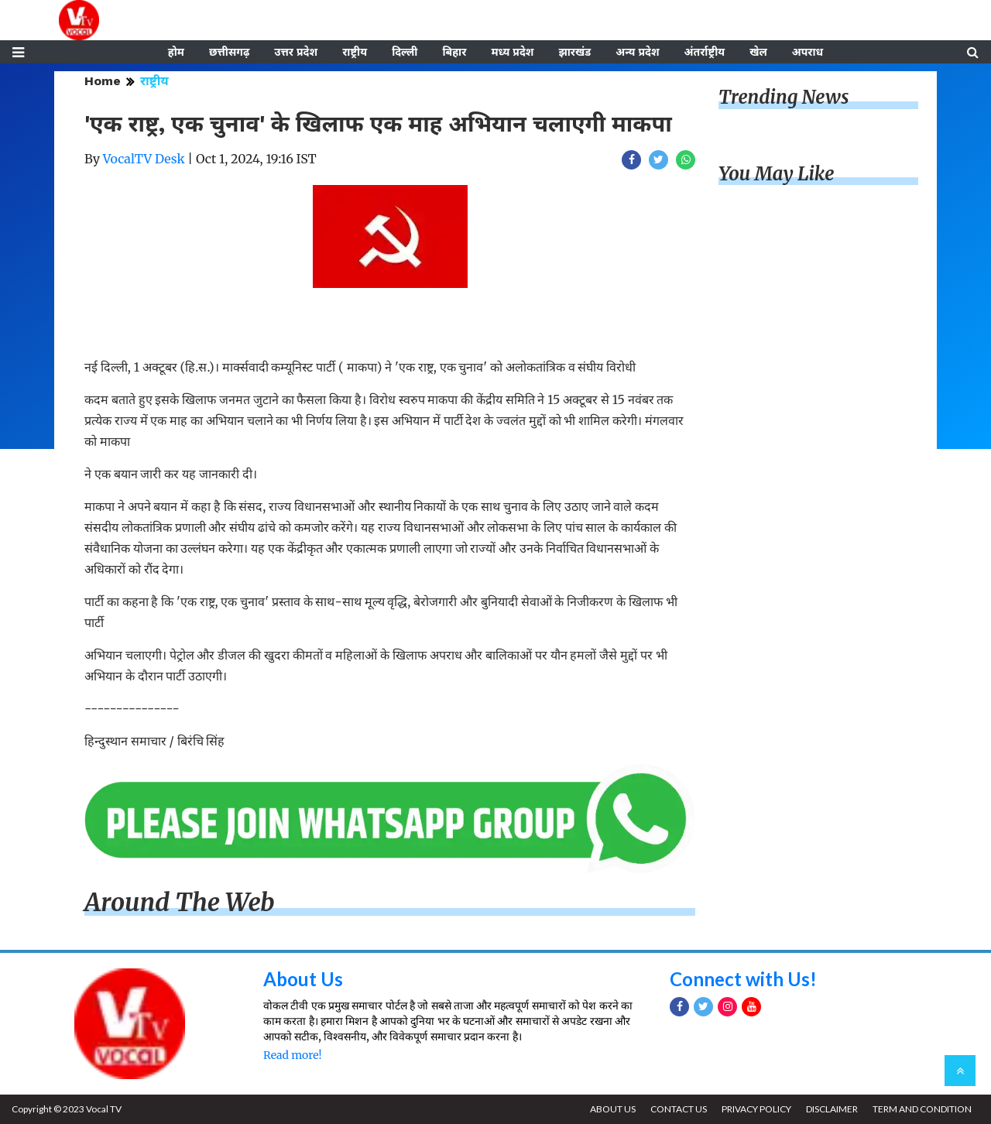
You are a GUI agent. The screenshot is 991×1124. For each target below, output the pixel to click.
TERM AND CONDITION (922, 1109)
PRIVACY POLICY (756, 1109)
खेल (758, 52)
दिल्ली (404, 52)
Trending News (783, 97)
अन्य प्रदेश (637, 52)
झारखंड (574, 52)
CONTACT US (678, 1109)
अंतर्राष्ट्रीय (704, 52)
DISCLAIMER (832, 1109)
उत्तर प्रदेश (295, 52)
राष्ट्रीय (354, 52)
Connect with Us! (743, 979)
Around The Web (179, 902)
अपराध (807, 52)
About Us (303, 979)
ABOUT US (613, 1109)
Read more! (292, 1055)
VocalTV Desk (144, 158)
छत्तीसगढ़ (229, 52)
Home (102, 81)
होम (176, 52)
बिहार (454, 52)
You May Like (776, 174)
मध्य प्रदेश (512, 52)
